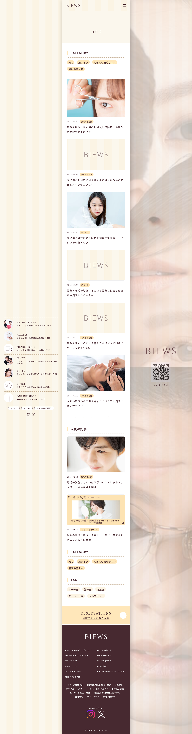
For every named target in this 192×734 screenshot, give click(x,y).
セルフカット (96, 596)
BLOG (27, 408)
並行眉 (87, 589)
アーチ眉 (73, 589)
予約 (122, 726)
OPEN (124, 5)
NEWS (14, 408)
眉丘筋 (100, 589)
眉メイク (83, 62)
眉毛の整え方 (76, 69)
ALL (71, 62)
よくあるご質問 (44, 408)
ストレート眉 (76, 596)
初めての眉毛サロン (105, 62)
